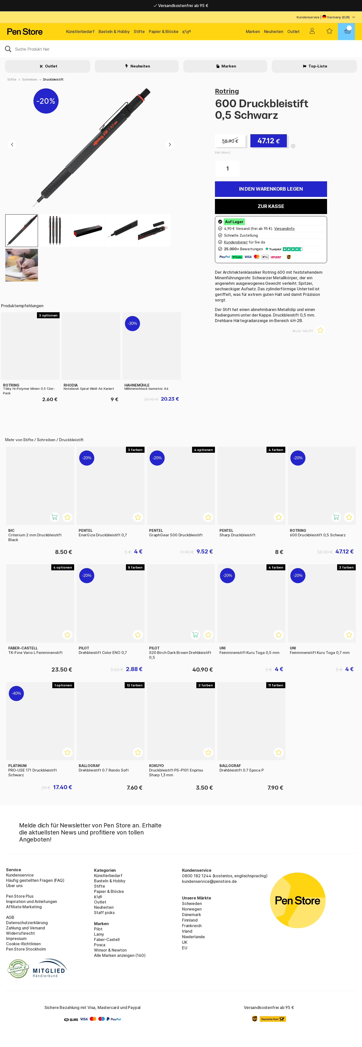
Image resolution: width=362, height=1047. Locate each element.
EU (184, 947)
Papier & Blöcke (163, 31)
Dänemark (191, 914)
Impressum (16, 938)
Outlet (293, 31)
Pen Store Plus (19, 896)
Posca (99, 944)
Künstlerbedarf (80, 31)
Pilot (98, 928)
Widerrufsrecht (20, 933)
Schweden (192, 903)
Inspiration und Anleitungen (31, 901)
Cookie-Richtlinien (23, 943)
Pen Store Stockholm (26, 949)
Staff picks (104, 912)
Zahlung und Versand (25, 927)
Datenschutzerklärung (27, 922)
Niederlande (193, 936)
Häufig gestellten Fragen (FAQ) (35, 880)
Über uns (14, 885)
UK (184, 942)
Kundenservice (308, 17)
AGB (10, 917)
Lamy (99, 934)
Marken (253, 31)
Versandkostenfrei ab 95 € (181, 5)
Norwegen (192, 909)
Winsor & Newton (110, 950)
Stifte (139, 31)
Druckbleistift (53, 79)
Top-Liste (317, 66)
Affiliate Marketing (24, 906)
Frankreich (192, 925)
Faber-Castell (107, 939)
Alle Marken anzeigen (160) (119, 955)
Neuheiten (273, 31)
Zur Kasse (271, 206)
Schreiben (29, 79)
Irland (187, 931)
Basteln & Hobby (114, 31)
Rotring (227, 91)
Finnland (190, 920)
